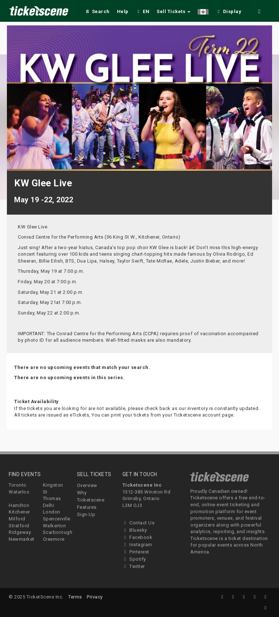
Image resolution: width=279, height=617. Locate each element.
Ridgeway (20, 532)
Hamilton (19, 505)
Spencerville (56, 518)
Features (87, 507)
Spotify (134, 559)
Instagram (137, 544)
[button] (203, 10)
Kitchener (19, 512)
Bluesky (134, 530)
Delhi (48, 505)
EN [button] (143, 11)
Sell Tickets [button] (173, 11)
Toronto (18, 485)
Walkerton (54, 525)
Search (97, 11)
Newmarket (22, 539)
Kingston (53, 485)
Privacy (95, 597)
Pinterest (135, 552)
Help (123, 11)
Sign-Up (86, 514)
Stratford (19, 525)
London (51, 512)
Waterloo (19, 492)
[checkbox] (228, 10)
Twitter (133, 566)
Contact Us (138, 522)
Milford (17, 518)
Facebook (137, 537)
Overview (87, 485)
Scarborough (58, 532)
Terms (75, 597)
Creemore (54, 539)
